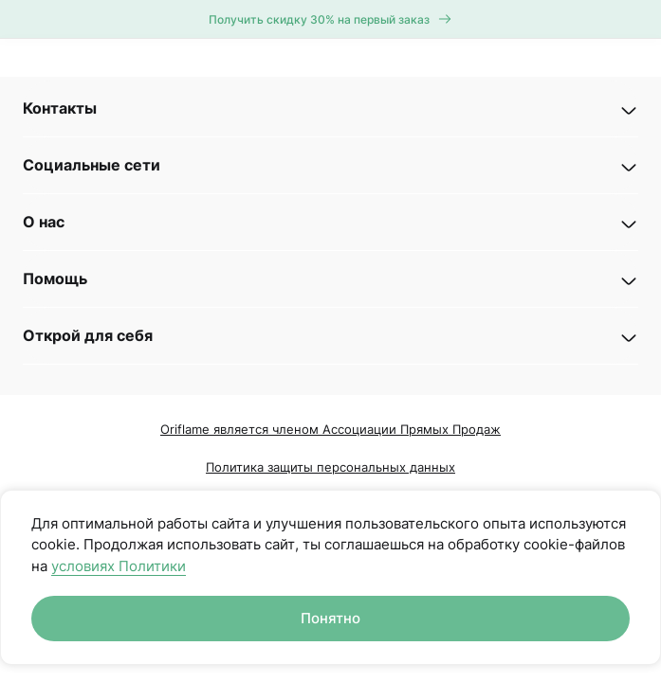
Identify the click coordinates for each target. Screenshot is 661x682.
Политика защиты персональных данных (330, 467)
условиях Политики (118, 566)
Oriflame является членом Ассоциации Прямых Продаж (330, 429)
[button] (330, 108)
